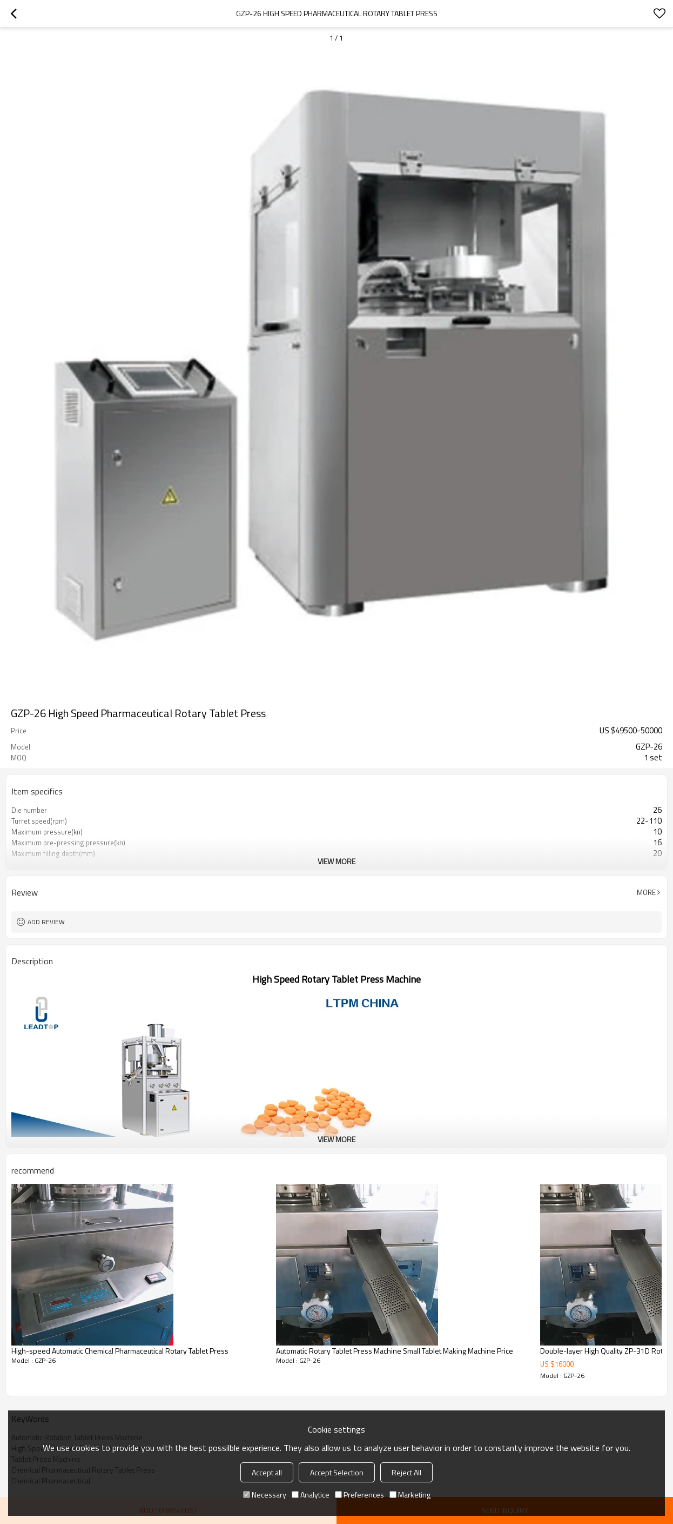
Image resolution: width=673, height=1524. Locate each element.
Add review (46, 922)
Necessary (264, 1494)
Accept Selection (337, 1472)
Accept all (267, 1472)
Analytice (310, 1494)
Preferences (359, 1494)
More (646, 892)
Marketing (409, 1494)
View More (336, 861)
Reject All (406, 1472)
